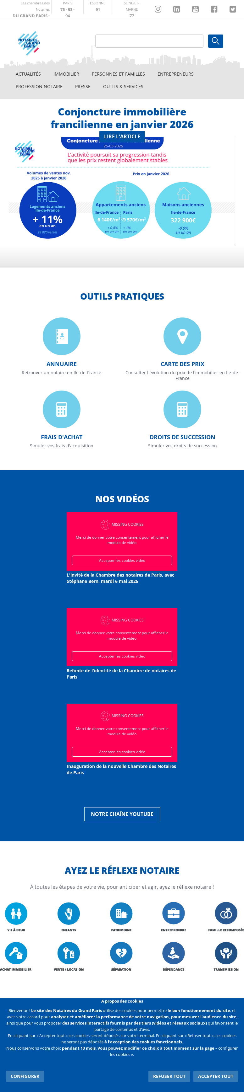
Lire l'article (122, 136)
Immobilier (66, 74)
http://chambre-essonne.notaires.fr (98, 7)
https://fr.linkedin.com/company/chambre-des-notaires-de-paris (176, 9)
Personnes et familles (118, 74)
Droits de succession (182, 437)
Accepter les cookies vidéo (122, 560)
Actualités (28, 74)
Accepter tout (215, 1076)
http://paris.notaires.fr (67, 7)
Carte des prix (182, 364)
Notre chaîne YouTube (122, 814)
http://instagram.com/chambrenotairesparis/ (158, 9)
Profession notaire (39, 86)
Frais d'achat (61, 437)
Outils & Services (123, 86)
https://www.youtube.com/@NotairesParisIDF (195, 9)
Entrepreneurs (176, 74)
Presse (83, 86)
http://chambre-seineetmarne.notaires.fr (132, 7)
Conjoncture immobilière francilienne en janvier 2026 (122, 118)
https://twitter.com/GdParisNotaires (233, 9)
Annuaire (62, 364)
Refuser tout (169, 1076)
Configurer (25, 1076)
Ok (215, 41)
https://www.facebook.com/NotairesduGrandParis (214, 9)
